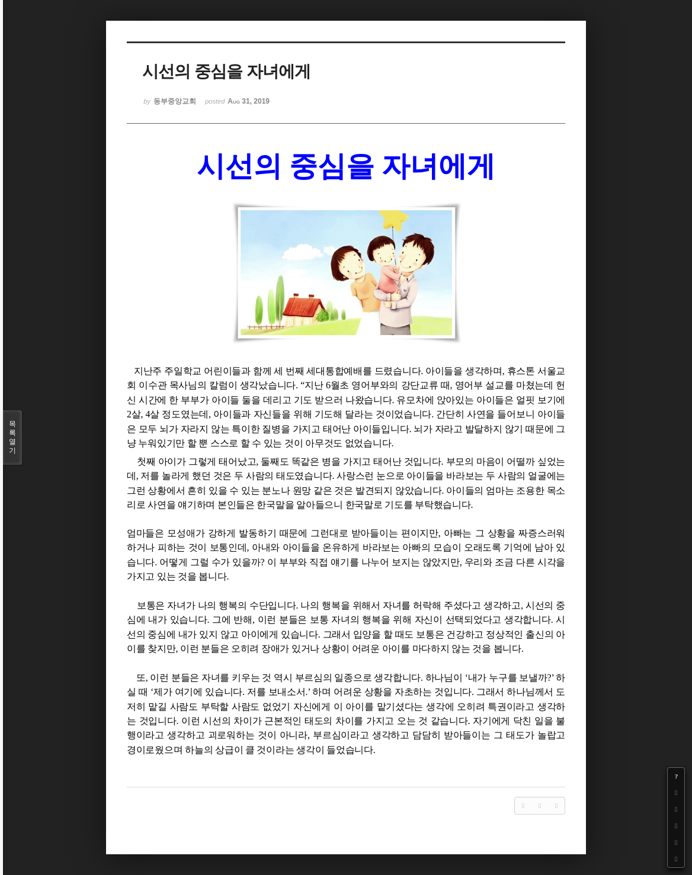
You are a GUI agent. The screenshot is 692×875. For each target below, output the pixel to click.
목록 (12, 437)
